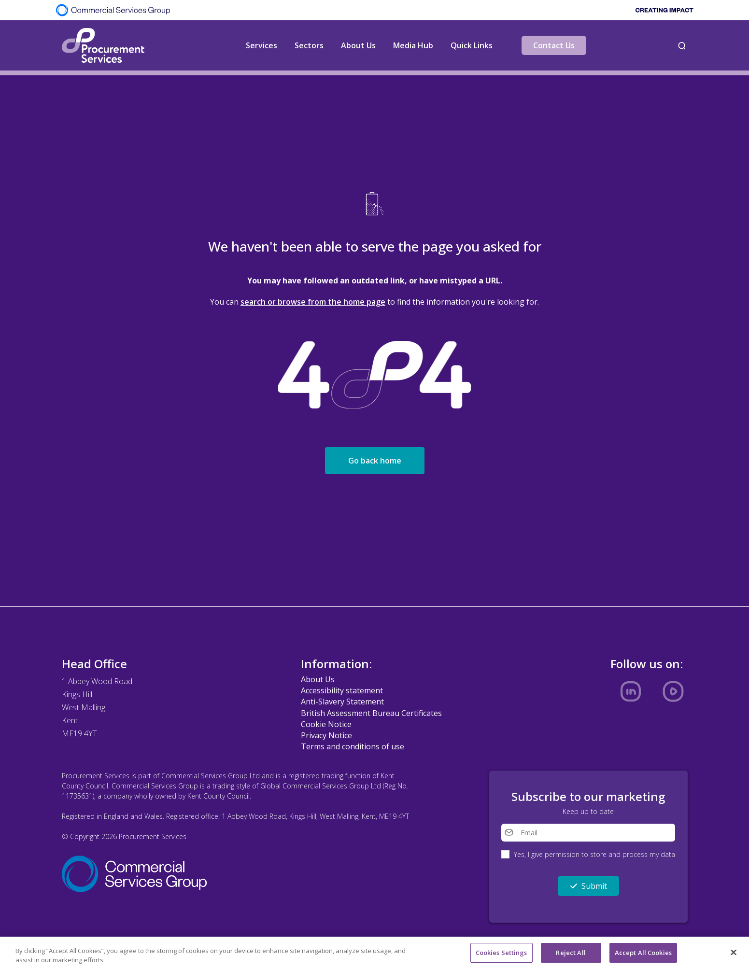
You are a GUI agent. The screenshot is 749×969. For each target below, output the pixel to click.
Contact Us (554, 45)
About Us (318, 679)
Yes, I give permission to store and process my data (594, 854)
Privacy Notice (326, 735)
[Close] (733, 955)
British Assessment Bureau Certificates (371, 713)
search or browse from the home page (312, 301)
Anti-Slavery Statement (342, 701)
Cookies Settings (501, 955)
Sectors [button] (309, 45)
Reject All (570, 955)
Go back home (374, 460)
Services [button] (261, 45)
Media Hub (413, 45)
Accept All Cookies (643, 955)
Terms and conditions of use (352, 746)
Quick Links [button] (472, 45)
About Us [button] (358, 45)
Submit (588, 886)
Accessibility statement (342, 690)
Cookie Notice (326, 724)
